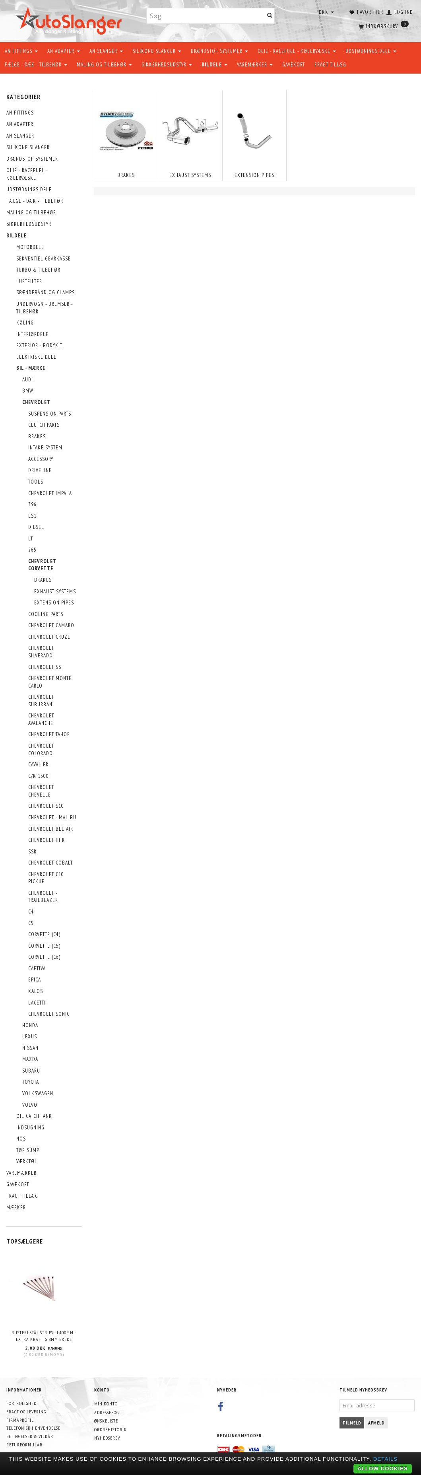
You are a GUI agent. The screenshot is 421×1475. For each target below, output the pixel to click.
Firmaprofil (20, 1420)
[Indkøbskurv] (383, 26)
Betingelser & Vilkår (29, 1436)
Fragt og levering (26, 1412)
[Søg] (270, 16)
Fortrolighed (21, 1403)
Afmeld (376, 1423)
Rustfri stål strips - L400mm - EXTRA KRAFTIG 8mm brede (44, 1335)
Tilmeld (351, 1423)
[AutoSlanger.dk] (70, 19)
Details (385, 1459)
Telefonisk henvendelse (33, 1428)
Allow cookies (382, 1468)
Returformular (24, 1445)
